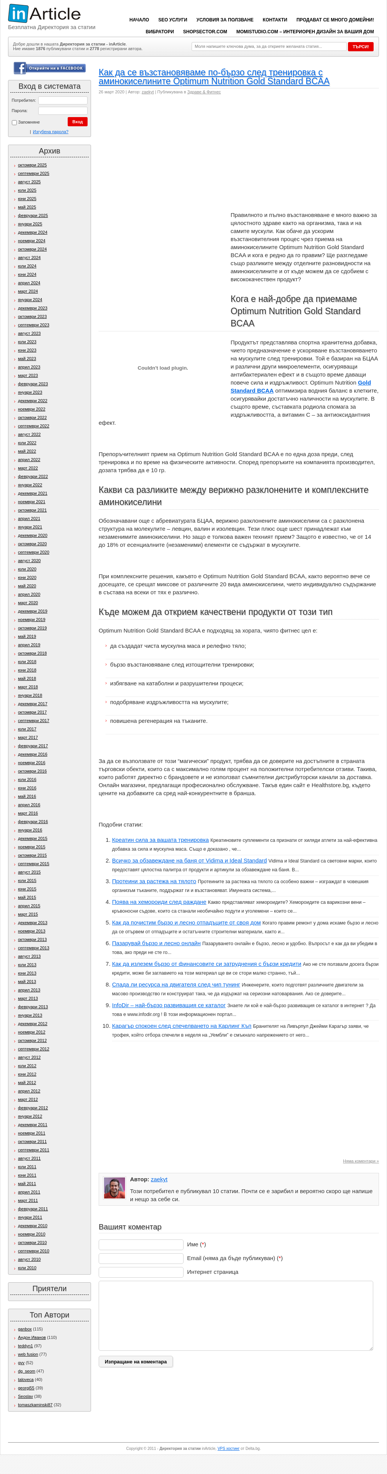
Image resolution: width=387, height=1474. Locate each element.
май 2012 (27, 1082)
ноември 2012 (32, 1032)
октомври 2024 (32, 249)
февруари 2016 (33, 821)
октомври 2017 (32, 712)
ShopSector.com (205, 31)
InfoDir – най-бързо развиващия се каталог (169, 1005)
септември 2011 (33, 1150)
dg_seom (26, 1371)
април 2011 (29, 1192)
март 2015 (28, 914)
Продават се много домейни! (335, 20)
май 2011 (27, 1183)
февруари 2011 (33, 1209)
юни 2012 (27, 1074)
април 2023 (29, 367)
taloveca (26, 1379)
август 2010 (29, 1259)
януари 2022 (30, 485)
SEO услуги (172, 20)
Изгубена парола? (50, 131)
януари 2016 (30, 830)
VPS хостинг (229, 1448)
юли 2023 (27, 341)
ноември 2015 (32, 847)
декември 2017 (32, 703)
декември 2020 (32, 535)
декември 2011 (32, 1124)
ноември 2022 (32, 409)
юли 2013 (27, 964)
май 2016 (27, 796)
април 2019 (29, 644)
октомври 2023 (32, 316)
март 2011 (28, 1200)
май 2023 (27, 358)
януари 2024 (30, 299)
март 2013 (28, 998)
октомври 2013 (32, 939)
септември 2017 (33, 720)
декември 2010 (32, 1225)
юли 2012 (27, 1065)
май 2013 (27, 981)
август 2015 (29, 872)
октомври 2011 (32, 1141)
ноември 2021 (32, 501)
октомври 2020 (32, 543)
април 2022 (29, 459)
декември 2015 (32, 838)
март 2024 (28, 291)
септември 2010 (33, 1251)
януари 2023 (30, 392)
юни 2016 (27, 788)
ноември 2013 (32, 931)
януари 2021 (30, 527)
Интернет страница (212, 1272)
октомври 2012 (32, 1040)
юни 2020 (27, 577)
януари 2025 (30, 224)
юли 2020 (27, 569)
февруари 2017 (33, 746)
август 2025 (29, 181)
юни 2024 (27, 274)
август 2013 (29, 956)
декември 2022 (32, 400)
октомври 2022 (32, 417)
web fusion (28, 1354)
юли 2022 (27, 442)
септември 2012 (33, 1049)
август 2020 (29, 560)
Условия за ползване (225, 20)
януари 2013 (30, 1015)
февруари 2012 (33, 1108)
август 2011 (29, 1158)
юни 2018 (27, 670)
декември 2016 (32, 754)
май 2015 (27, 897)
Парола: (20, 110)
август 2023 (29, 333)
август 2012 (29, 1057)
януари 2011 (30, 1217)
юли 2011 (27, 1166)
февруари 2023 (33, 384)
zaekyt (148, 92)
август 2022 (29, 434)
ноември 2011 (32, 1133)
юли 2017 (27, 729)
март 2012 (28, 1099)
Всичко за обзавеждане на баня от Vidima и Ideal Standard (189, 860)
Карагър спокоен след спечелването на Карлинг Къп (182, 1025)
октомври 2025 (32, 165)
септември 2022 (33, 426)
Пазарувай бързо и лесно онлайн (156, 943)
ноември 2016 (32, 762)
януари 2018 (30, 695)
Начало (139, 20)
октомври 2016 (32, 771)
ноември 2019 (32, 619)
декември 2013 (32, 922)
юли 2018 (27, 661)
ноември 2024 (32, 240)
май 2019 (27, 636)
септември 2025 (33, 173)
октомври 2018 (32, 653)
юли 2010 (27, 1267)
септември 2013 (33, 948)
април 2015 (29, 905)
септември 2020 (33, 552)
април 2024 (29, 282)
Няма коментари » (361, 1161)
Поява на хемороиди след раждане (159, 901)
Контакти (275, 20)
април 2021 (29, 518)
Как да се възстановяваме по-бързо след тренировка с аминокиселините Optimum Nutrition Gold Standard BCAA (214, 76)
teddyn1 (25, 1346)
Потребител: (24, 100)
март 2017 (28, 737)
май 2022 (27, 451)
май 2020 (27, 586)
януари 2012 (30, 1116)
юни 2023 (27, 350)
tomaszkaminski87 (35, 1404)
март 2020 (28, 602)
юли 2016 (27, 779)
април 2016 (29, 804)
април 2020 (29, 594)
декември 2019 (32, 611)
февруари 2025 (33, 215)
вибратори (160, 31)
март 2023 (28, 375)
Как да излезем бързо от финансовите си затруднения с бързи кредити (206, 963)
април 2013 (29, 990)
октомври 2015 (32, 855)
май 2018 (27, 678)
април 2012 (29, 1091)
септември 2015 (33, 863)
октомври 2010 (32, 1242)
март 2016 (28, 813)
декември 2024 (32, 232)
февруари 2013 (33, 1006)
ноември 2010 (32, 1234)
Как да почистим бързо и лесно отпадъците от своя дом (186, 922)
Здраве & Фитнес (204, 92)
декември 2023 (32, 308)
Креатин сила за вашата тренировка (160, 839)
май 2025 (27, 207)
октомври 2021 (32, 510)
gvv (21, 1362)
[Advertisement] (175, 155)
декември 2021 (32, 493)
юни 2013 (27, 973)
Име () (196, 1244)
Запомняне (26, 122)
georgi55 (26, 1388)
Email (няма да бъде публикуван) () (235, 1258)
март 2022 (28, 468)
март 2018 (28, 687)
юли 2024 (27, 266)
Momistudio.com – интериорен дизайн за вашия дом (305, 31)
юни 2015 (27, 889)
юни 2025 (27, 198)
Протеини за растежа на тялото (154, 881)
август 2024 (29, 257)
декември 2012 (32, 1023)
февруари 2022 (33, 476)
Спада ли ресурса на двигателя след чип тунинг (176, 984)
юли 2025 (27, 190)
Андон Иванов (32, 1337)
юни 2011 (27, 1175)
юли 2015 (27, 880)
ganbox (25, 1329)
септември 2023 (33, 325)
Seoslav (25, 1396)
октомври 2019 (32, 628)
